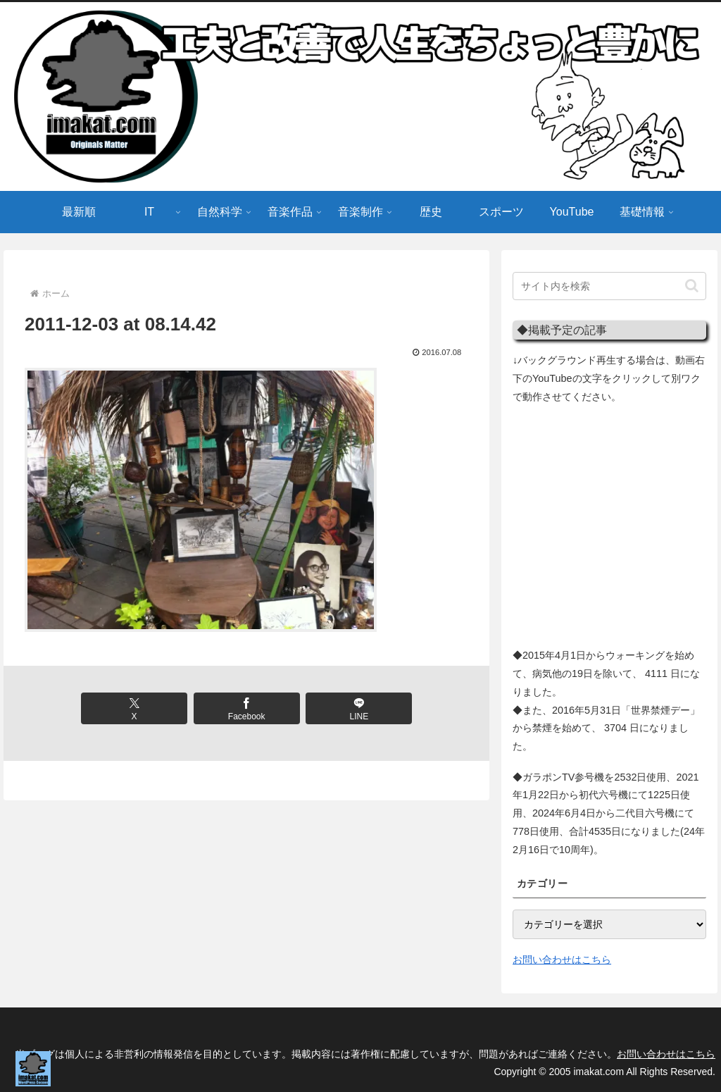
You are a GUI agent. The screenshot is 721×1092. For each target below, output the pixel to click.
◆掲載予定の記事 (562, 329)
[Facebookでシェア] (247, 708)
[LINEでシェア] (359, 708)
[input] (609, 286)
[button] (691, 286)
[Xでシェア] (134, 708)
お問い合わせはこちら (562, 959)
